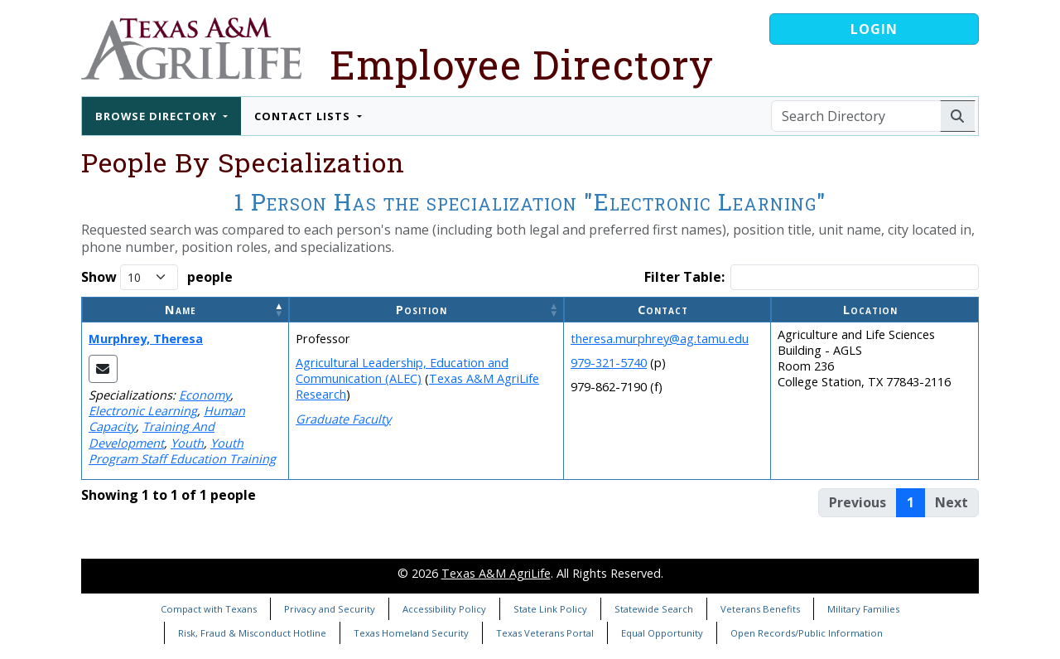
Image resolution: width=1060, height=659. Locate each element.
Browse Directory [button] (157, 116)
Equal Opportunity (662, 633)
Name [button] (180, 309)
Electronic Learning (143, 411)
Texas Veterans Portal (545, 633)
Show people (157, 277)
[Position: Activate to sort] (426, 310)
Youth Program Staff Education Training (182, 451)
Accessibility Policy (444, 609)
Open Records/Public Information (806, 633)
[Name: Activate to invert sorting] (185, 310)
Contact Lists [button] (304, 116)
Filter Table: (684, 277)
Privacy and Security (329, 609)
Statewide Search (653, 609)
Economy (204, 395)
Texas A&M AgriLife (496, 573)
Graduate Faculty (343, 419)
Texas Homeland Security (411, 633)
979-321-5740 (609, 363)
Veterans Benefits (760, 609)
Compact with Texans (209, 609)
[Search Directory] (856, 116)
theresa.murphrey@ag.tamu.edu (660, 338)
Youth (187, 443)
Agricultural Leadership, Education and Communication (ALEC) (402, 370)
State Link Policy (550, 609)
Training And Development (151, 434)
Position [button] (421, 309)
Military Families (863, 609)
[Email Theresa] (103, 369)
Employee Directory (522, 64)
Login (874, 29)
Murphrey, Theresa (146, 338)
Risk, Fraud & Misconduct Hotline (252, 633)
